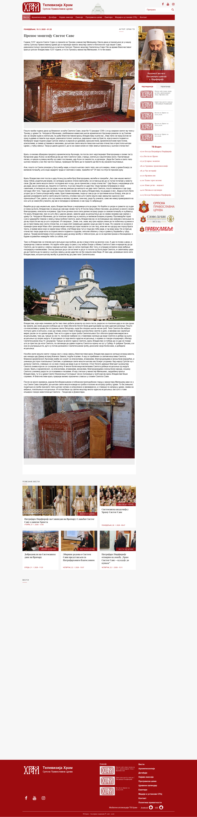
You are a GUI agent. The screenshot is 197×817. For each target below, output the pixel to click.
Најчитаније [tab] (165, 87)
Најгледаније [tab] (147, 87)
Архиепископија (39, 17)
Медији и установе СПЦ (126, 17)
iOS (159, 808)
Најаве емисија (66, 17)
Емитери (109, 17)
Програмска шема (94, 17)
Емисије (79, 17)
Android (147, 808)
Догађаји (53, 17)
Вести (26, 17)
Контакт (143, 17)
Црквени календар (147, 785)
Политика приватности (150, 802)
